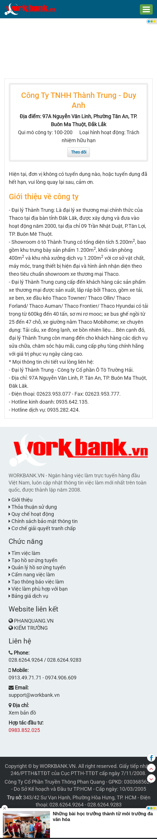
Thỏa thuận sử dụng (33, 507)
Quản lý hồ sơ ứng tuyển (37, 567)
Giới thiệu (21, 500)
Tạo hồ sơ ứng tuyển (33, 560)
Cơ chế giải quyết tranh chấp (42, 528)
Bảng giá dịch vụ (28, 596)
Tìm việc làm (24, 553)
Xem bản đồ (22, 713)
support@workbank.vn (34, 695)
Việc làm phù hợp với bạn (38, 589)
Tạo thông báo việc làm (36, 582)
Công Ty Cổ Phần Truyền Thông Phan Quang (55, 782)
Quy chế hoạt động (31, 514)
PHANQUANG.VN (34, 621)
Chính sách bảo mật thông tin (43, 521)
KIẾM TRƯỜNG (31, 628)
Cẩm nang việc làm (32, 575)
